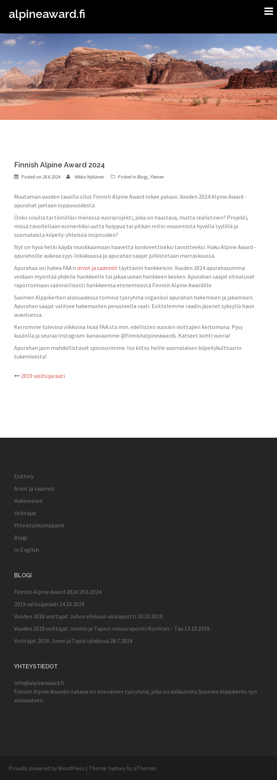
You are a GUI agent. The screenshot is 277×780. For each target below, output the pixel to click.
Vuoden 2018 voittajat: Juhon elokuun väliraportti (75, 616)
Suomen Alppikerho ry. (226, 691)
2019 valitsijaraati (43, 375)
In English (26, 549)
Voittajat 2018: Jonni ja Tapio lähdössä (61, 640)
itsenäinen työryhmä (123, 691)
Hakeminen (28, 500)
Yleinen (157, 177)
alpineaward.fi (47, 14)
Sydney (117, 768)
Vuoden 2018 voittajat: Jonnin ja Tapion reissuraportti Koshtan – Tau (98, 628)
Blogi (142, 177)
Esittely (24, 476)
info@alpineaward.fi (39, 682)
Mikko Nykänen (89, 177)
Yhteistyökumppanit (39, 525)
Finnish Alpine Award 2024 (46, 591)
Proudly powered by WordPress (47, 768)
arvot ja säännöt (97, 267)
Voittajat (25, 513)
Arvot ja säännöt (34, 488)
